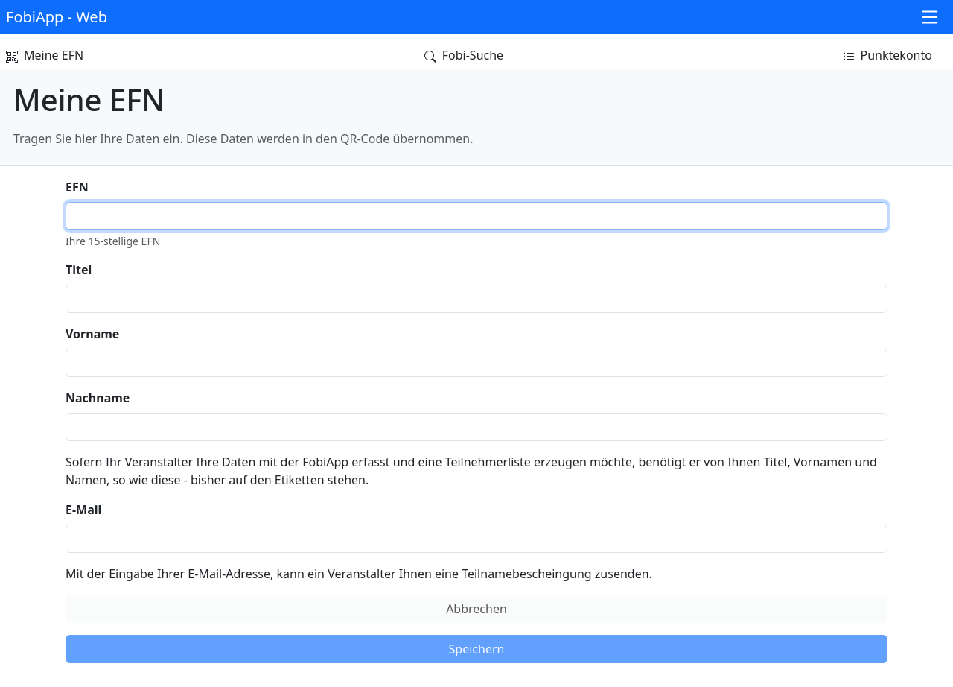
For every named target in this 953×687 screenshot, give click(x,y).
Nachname (98, 398)
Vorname (92, 334)
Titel (79, 270)
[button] (59, 18)
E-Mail (83, 509)
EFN (77, 187)
